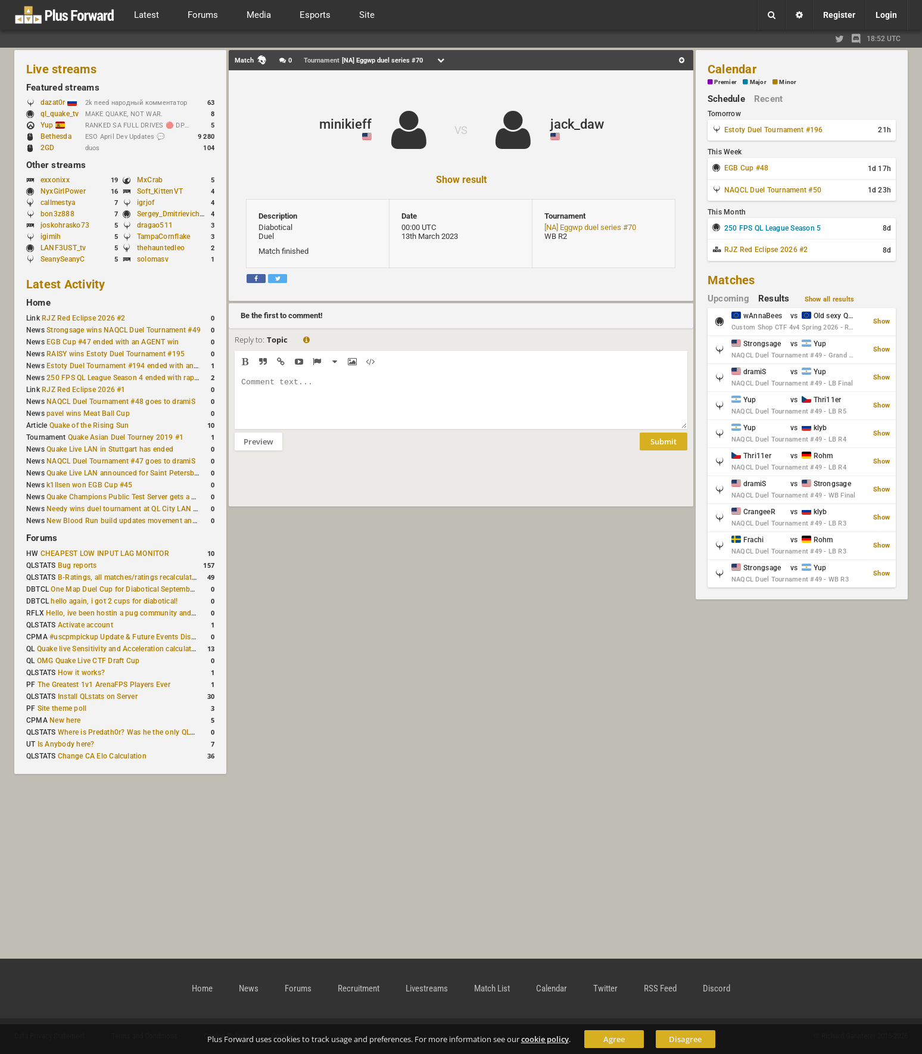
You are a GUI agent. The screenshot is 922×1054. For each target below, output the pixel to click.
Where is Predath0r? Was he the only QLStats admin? (145, 732)
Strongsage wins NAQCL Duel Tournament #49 (123, 330)
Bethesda (56, 136)
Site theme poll (62, 708)
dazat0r (59, 102)
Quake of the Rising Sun (89, 425)
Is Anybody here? (66, 744)
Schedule (726, 99)
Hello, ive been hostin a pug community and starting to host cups (154, 613)
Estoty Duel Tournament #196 (773, 130)
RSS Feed (660, 988)
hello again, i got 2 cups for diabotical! (114, 601)
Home (38, 302)
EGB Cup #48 (746, 168)
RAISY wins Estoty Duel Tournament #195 (115, 354)
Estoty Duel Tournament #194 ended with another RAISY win (146, 366)
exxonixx (55, 180)
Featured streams (62, 87)
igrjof (145, 202)
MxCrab (150, 180)
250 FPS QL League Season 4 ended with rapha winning (138, 378)
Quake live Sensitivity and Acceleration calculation (119, 649)
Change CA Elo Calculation (102, 756)
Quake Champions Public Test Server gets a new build (134, 497)
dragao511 (155, 225)
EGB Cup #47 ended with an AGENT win (112, 342)
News (248, 988)
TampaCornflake (163, 236)
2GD (48, 148)
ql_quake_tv (60, 114)
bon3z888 (57, 214)
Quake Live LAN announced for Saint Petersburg (125, 473)
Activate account (85, 625)
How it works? (81, 673)
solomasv (153, 259)
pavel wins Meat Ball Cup (88, 413)
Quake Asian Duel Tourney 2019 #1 (126, 437)
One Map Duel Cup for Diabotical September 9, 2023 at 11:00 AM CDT (166, 589)
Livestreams (427, 988)
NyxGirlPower (63, 191)
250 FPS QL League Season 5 (772, 228)
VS (461, 130)
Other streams (56, 165)
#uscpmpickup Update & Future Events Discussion (133, 637)
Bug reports (77, 565)
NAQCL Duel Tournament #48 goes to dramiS (120, 401)
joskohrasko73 (65, 225)
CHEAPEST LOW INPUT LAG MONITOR (105, 553)
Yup (53, 125)
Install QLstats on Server (98, 696)
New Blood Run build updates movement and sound (132, 521)
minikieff (345, 124)
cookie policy (545, 1039)
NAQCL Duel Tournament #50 (772, 190)
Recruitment (358, 988)
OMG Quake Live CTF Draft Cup (88, 661)
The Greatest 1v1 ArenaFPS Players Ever (104, 684)
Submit (663, 450)
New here (64, 720)
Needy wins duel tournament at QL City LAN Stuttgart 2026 (143, 509)
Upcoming (728, 298)
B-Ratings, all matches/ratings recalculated (129, 577)
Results (774, 298)
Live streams (61, 69)
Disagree (685, 1039)
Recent (768, 99)
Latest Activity (65, 284)
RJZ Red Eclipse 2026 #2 (84, 318)
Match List (492, 988)
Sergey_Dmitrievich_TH (175, 214)
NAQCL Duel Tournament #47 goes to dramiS (120, 461)
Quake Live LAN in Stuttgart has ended (109, 449)
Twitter (605, 988)
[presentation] (325, 486)
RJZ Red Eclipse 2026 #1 (84, 389)
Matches (731, 280)
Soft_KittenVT (160, 191)
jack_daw (577, 124)
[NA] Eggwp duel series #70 (590, 227)
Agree (614, 1039)
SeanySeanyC (63, 259)
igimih (51, 236)
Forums (41, 538)
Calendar (732, 69)
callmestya (58, 202)
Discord (716, 988)
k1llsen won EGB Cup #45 (89, 485)
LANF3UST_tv (63, 248)
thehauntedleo (161, 248)
